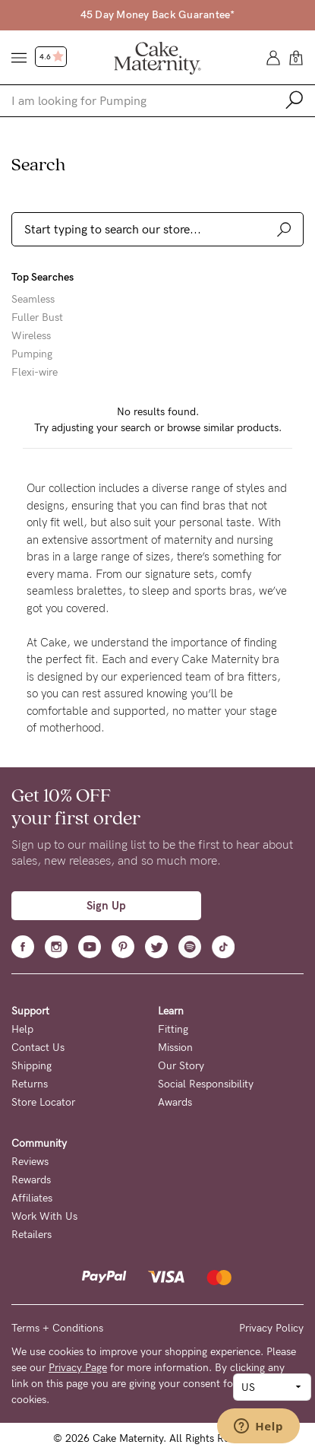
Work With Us (44, 1216)
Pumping (31, 354)
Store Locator (43, 1102)
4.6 (51, 57)
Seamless (33, 300)
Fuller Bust (37, 318)
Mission (175, 1047)
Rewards (31, 1179)
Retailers (31, 1234)
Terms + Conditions (57, 1328)
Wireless (31, 336)
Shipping (31, 1065)
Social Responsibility (206, 1084)
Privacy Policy (271, 1328)
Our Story (181, 1065)
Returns (29, 1084)
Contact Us (38, 1047)
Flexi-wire (34, 373)
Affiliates (31, 1198)
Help (22, 1029)
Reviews (30, 1161)
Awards (175, 1102)
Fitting (173, 1029)
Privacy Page (78, 1367)
